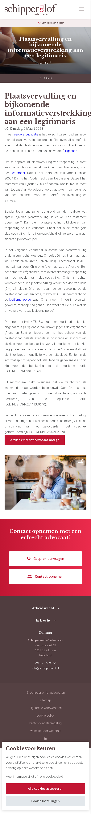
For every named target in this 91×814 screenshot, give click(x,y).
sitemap (45, 700)
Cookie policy (45, 715)
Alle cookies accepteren (45, 788)
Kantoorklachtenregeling (45, 723)
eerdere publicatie (26, 134)
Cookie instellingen (45, 801)
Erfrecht (48, 78)
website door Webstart (45, 731)
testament (18, 173)
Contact (45, 633)
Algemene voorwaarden (46, 708)
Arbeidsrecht (43, 608)
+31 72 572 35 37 (45, 663)
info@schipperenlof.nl (45, 668)
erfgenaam (71, 151)
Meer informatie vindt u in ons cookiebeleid (34, 776)
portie (27, 299)
